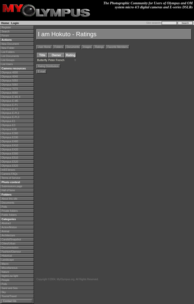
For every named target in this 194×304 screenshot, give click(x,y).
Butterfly (42, 60)
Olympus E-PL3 (10, 117)
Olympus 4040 (10, 76)
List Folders (8, 52)
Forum (5, 35)
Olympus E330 (10, 137)
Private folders (10, 211)
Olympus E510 (10, 157)
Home (5, 23)
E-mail (41, 71)
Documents (8, 202)
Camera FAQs (9, 174)
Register (6, 27)
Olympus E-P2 (10, 109)
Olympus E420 (10, 149)
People (5, 280)
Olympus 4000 (10, 72)
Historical (7, 255)
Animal (5, 231)
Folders (58, 47)
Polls (4, 206)
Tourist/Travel (9, 296)
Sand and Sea (9, 288)
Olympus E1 (8, 121)
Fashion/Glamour (11, 251)
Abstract (6, 223)
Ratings (99, 47)
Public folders (9, 215)
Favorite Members (117, 47)
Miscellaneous (9, 268)
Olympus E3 (8, 125)
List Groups (8, 60)
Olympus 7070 (10, 88)
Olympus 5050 (10, 80)
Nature (5, 272)
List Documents (10, 56)
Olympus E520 (10, 161)
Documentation (10, 247)
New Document (10, 44)
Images (87, 47)
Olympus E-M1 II (11, 97)
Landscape (8, 259)
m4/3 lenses (8, 169)
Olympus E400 (10, 141)
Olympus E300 (10, 133)
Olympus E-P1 (10, 105)
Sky (4, 292)
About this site (9, 198)
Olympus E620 (10, 165)
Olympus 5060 (10, 84)
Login (15, 23)
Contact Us (9, 301)
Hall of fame (8, 190)
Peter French (56, 60)
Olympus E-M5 (10, 101)
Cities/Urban (8, 243)
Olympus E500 (10, 153)
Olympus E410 (10, 145)
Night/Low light (10, 276)
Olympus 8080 (10, 92)
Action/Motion (9, 227)
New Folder (8, 48)
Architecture (8, 235)
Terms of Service (11, 178)
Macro (5, 263)
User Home (44, 47)
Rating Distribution (48, 66)
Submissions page (12, 186)
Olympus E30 (9, 129)
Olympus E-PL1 (10, 113)
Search (6, 31)
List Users (7, 64)
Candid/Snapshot (11, 239)
